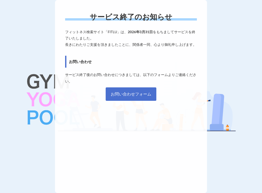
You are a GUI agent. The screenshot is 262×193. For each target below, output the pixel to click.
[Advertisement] (131, 144)
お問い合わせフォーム (131, 93)
